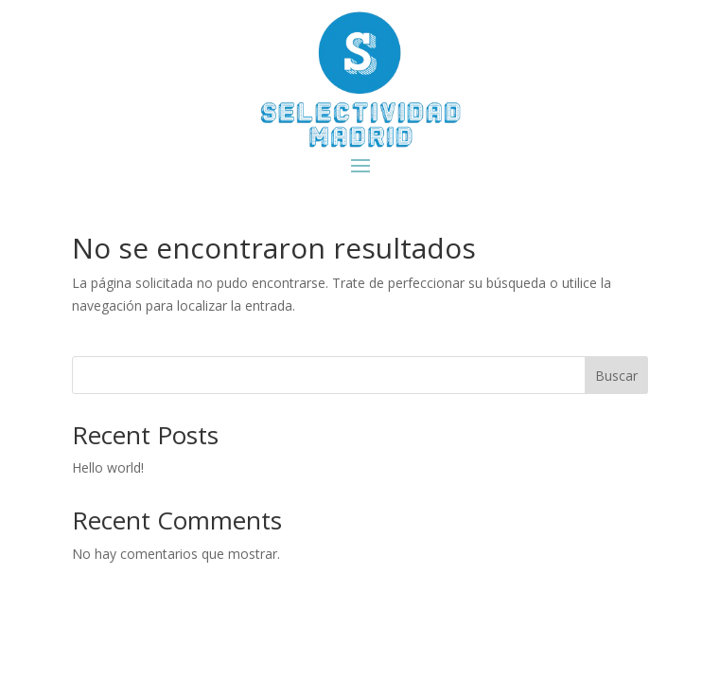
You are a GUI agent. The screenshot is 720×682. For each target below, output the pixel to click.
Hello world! (108, 467)
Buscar (616, 376)
